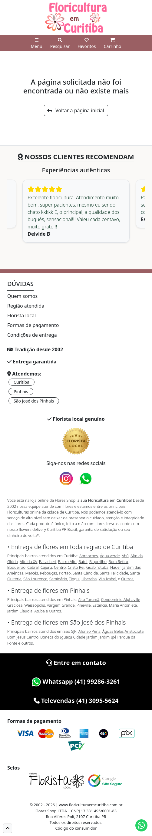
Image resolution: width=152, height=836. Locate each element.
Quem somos (22, 296)
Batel (82, 561)
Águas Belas (113, 631)
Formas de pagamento (33, 325)
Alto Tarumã (88, 599)
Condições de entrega (32, 335)
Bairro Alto (67, 561)
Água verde (110, 555)
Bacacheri (47, 561)
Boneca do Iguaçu (56, 637)
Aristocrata (134, 631)
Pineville (84, 605)
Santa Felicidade (114, 573)
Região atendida (25, 305)
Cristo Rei (76, 567)
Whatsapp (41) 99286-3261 (76, 681)
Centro (60, 567)
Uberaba (89, 578)
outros (27, 643)
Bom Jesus (16, 637)
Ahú (125, 555)
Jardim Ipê (107, 637)
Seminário (58, 578)
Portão (65, 573)
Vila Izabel (107, 578)
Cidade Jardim (85, 637)
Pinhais (21, 391)
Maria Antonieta (123, 605)
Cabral (32, 567)
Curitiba (21, 382)
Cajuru (46, 567)
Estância (100, 605)
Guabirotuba (97, 567)
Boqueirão (16, 567)
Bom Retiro (118, 561)
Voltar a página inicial (75, 110)
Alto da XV (28, 561)
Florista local (21, 315)
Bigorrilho (98, 561)
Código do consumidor (76, 828)
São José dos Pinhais (34, 401)
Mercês (31, 573)
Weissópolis (35, 605)
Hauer (115, 567)
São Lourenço (35, 578)
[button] (7, 828)
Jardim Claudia (19, 611)
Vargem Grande (61, 605)
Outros (127, 578)
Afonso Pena (89, 631)
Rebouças (48, 573)
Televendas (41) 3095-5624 (76, 700)
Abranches (88, 555)
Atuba (39, 611)
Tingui (74, 578)
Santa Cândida (85, 573)
